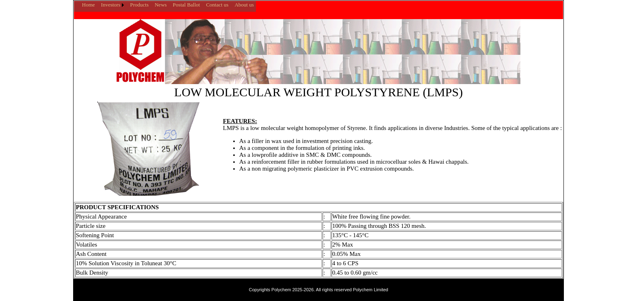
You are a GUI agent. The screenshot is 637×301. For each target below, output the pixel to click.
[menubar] (165, 5)
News (161, 5)
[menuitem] (76, 1)
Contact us (217, 5)
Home (88, 5)
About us (244, 5)
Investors (111, 5)
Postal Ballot (186, 5)
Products (139, 5)
